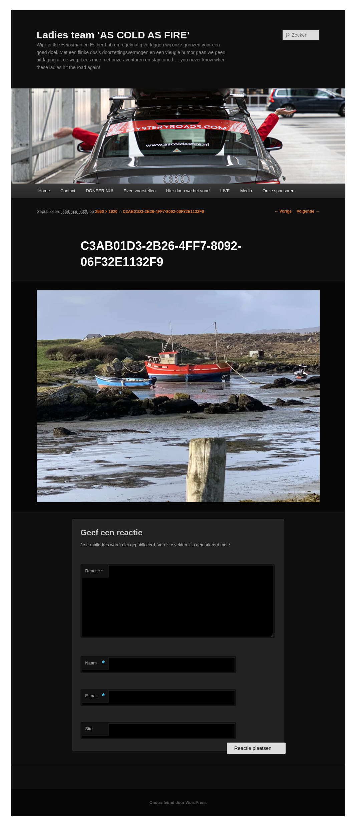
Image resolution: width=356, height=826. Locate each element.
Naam (95, 663)
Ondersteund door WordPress (178, 802)
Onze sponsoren (278, 190)
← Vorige (283, 211)
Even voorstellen (139, 190)
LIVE (225, 190)
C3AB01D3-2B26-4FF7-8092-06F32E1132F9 (163, 211)
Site (88, 728)
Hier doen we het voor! (188, 190)
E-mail (95, 696)
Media (246, 190)
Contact (67, 190)
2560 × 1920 (106, 211)
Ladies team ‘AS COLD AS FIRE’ (113, 34)
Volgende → (308, 211)
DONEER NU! (99, 190)
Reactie (94, 570)
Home (44, 190)
